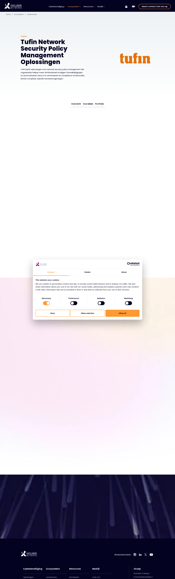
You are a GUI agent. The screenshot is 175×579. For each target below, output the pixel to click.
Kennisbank (74, 576)
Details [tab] (87, 272)
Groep (137, 567)
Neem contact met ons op (154, 6)
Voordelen (88, 103)
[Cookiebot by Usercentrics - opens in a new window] (129, 264)
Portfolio (99, 103)
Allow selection (87, 313)
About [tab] (124, 272)
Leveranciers (34, 14)
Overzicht (76, 103)
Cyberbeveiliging (57, 6)
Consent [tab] (51, 272)
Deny (52, 313)
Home (10, 14)
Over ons (96, 576)
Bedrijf (101, 6)
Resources (89, 6)
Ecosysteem (74, 6)
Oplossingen (28, 576)
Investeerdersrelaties (143, 576)
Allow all (122, 313)
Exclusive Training (141, 572)
